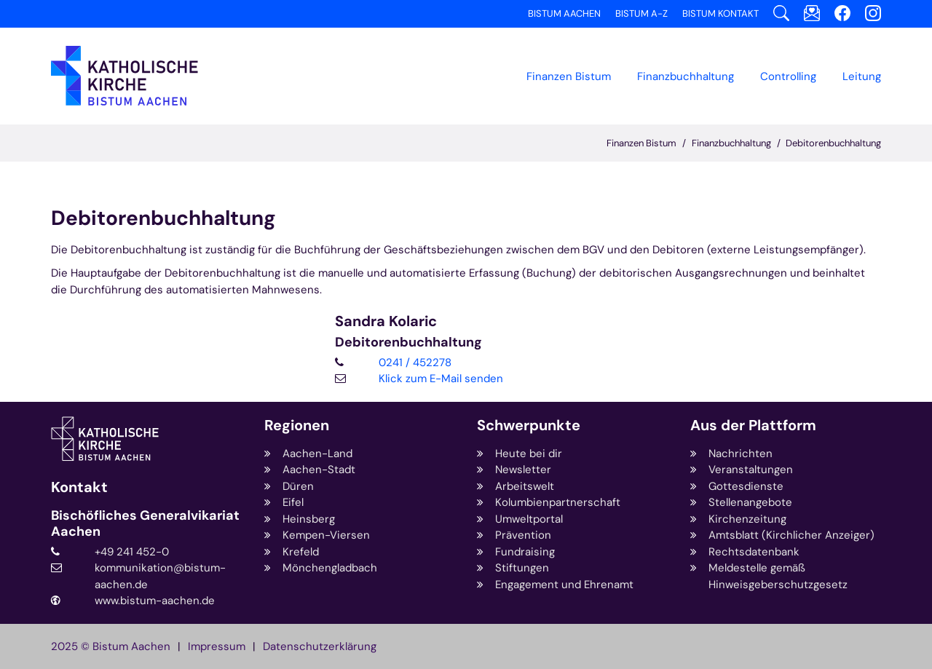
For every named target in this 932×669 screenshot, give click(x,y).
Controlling (788, 76)
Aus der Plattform (753, 425)
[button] (685, 76)
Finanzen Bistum (568, 76)
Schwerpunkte (528, 425)
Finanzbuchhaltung (731, 143)
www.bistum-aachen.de (155, 600)
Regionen (296, 425)
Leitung (861, 76)
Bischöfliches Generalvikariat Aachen (145, 523)
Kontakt (79, 487)
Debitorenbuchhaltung (833, 143)
